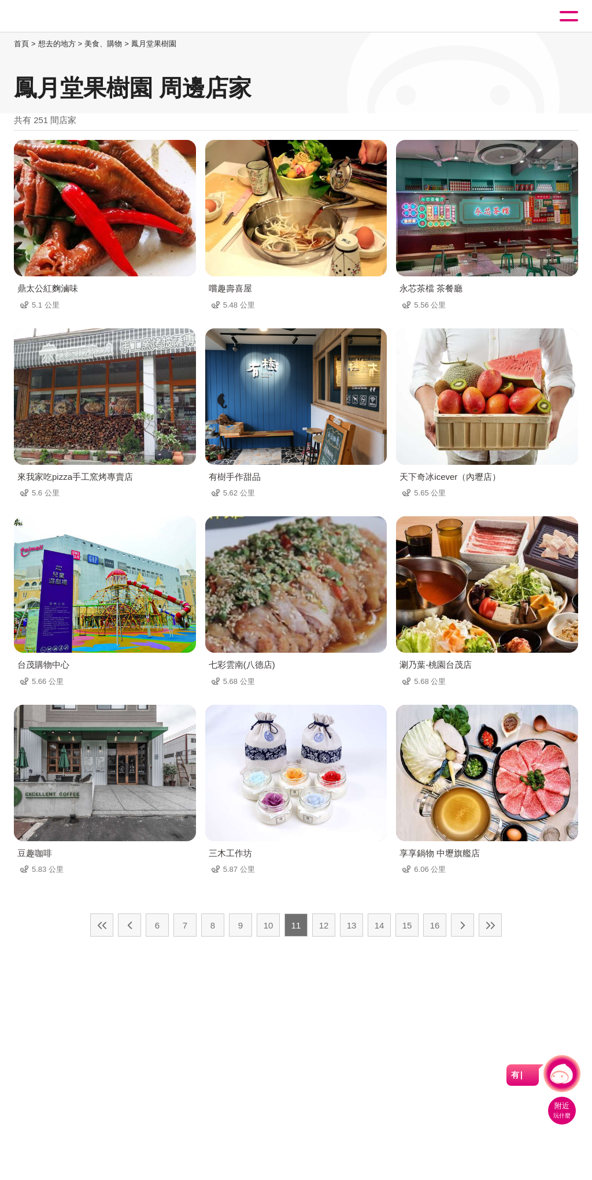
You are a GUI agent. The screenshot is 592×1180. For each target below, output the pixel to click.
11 (296, 925)
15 (407, 925)
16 (435, 925)
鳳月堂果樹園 (153, 43)
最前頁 (101, 925)
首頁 (21, 43)
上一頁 (129, 925)
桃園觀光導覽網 (56, 16)
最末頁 (490, 925)
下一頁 (462, 925)
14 (379, 925)
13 (352, 925)
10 (268, 925)
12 (324, 925)
